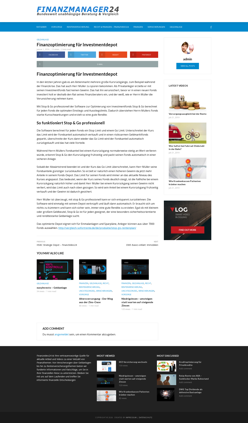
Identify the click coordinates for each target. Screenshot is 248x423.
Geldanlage (176, 26)
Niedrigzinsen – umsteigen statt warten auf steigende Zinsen (137, 302)
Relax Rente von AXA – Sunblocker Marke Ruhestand (194, 377)
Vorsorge (56, 26)
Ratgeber (41, 26)
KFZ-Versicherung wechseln (133, 362)
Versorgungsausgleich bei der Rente (187, 113)
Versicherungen (156, 26)
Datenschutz (145, 417)
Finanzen (138, 26)
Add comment (185, 368)
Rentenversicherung (78, 26)
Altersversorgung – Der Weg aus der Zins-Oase (96, 300)
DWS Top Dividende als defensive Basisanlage (190, 391)
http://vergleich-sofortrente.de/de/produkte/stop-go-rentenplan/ (97, 228)
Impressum (131, 417)
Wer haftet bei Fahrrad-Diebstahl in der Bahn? (186, 147)
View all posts (188, 66)
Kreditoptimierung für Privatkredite (190, 363)
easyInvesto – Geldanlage (52, 287)
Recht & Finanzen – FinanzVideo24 (111, 26)
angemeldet (62, 334)
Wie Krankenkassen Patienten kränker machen (185, 183)
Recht (106, 283)
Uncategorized (87, 291)
